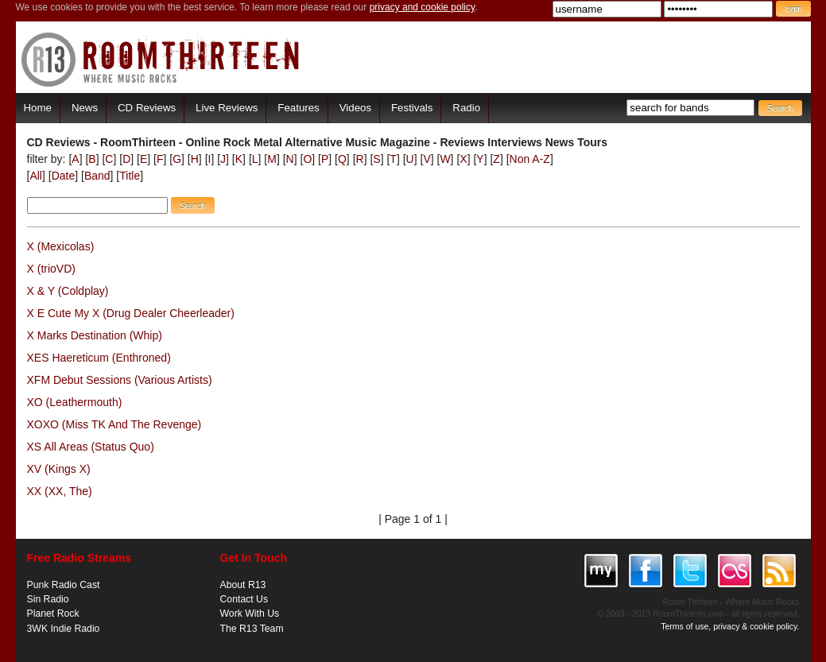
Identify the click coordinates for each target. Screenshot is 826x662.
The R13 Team (252, 628)
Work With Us (250, 613)
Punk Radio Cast (63, 584)
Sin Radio (48, 599)
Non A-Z (530, 159)
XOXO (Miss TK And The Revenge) (114, 424)
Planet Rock (53, 613)
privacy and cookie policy (422, 7)
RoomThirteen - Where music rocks (161, 59)
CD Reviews (147, 108)
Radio (466, 108)
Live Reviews (227, 108)
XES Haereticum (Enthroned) (99, 357)
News (85, 108)
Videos (355, 108)
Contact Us (244, 599)
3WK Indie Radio (63, 628)
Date (64, 175)
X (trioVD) (51, 268)
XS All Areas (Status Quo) (90, 446)
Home (38, 108)
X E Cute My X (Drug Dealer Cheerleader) (131, 313)
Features (298, 108)
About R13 (243, 584)
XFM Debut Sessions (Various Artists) (119, 380)
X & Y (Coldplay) (68, 291)
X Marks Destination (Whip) (94, 335)
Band (97, 175)
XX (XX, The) (59, 491)
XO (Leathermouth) (74, 402)
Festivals (411, 108)
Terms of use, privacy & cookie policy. (730, 626)
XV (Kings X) (59, 469)
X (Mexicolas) (61, 246)
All (35, 175)
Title (129, 175)
